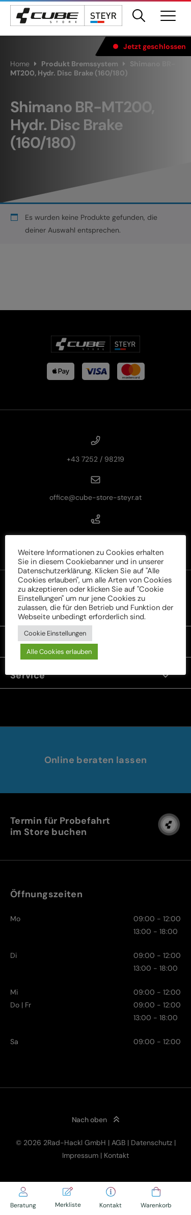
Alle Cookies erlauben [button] (59, 651)
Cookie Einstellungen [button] (55, 633)
